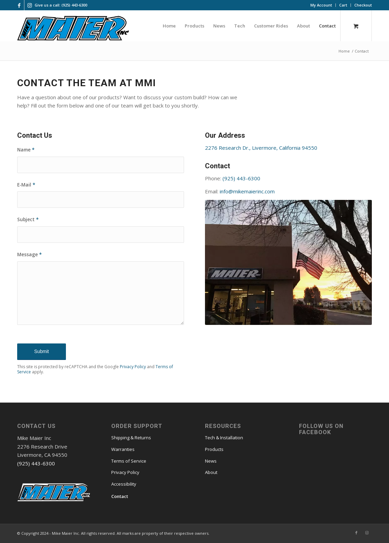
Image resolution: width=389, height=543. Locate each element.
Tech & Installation (224, 437)
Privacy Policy (133, 367)
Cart (343, 5)
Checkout (363, 5)
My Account (321, 5)
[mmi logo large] (73, 29)
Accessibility (123, 484)
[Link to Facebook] (19, 5)
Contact (119, 496)
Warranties (123, 449)
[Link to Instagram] (29, 5)
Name (26, 149)
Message (29, 254)
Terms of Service (128, 461)
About (211, 472)
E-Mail (26, 184)
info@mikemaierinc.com (247, 191)
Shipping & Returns (131, 437)
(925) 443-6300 (241, 178)
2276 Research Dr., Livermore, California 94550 (261, 147)
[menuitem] (321, 5)
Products (214, 449)
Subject (28, 219)
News (211, 461)
